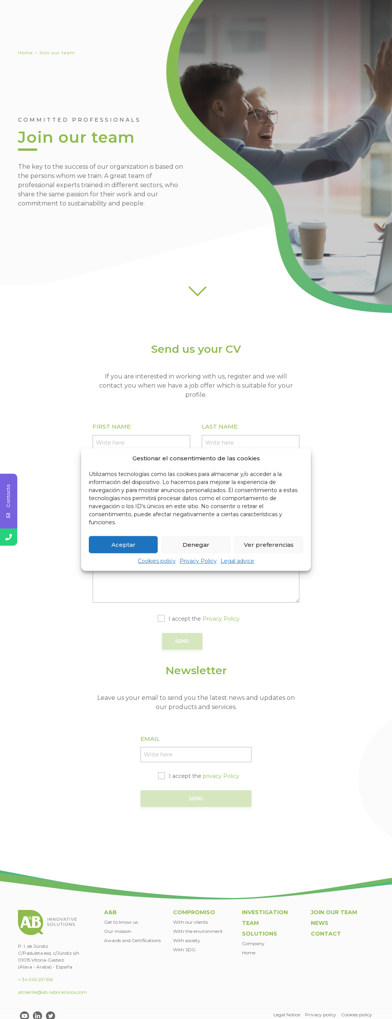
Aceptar (123, 544)
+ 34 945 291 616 (35, 975)
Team (318, 26)
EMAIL (150, 736)
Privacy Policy (198, 561)
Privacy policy (320, 1010)
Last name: (220, 426)
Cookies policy (157, 561)
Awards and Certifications (132, 935)
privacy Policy (221, 774)
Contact (322, 5)
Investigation (279, 26)
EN (357, 5)
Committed (224, 26)
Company (253, 938)
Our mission (117, 926)
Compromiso (194, 907)
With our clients (190, 917)
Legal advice (237, 561)
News (295, 5)
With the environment (198, 926)
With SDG (184, 944)
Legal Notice (286, 1010)
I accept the (204, 619)
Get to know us (121, 917)
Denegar (196, 544)
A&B (187, 26)
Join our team (262, 5)
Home (25, 52)
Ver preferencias (269, 544)
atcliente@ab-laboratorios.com (52, 987)
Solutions (353, 26)
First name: (112, 426)
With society (186, 935)
